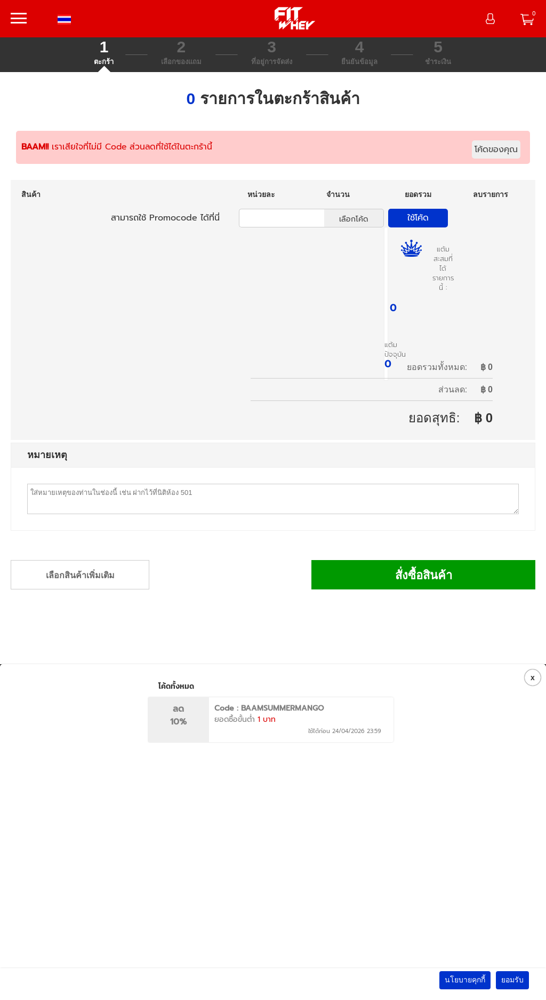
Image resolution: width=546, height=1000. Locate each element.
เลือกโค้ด (353, 219)
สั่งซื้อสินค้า (423, 575)
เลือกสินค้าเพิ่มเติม (80, 575)
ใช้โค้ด (418, 217)
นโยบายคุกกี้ (465, 980)
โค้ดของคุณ (496, 149)
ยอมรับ (512, 980)
